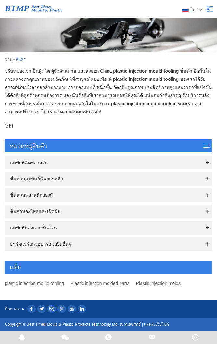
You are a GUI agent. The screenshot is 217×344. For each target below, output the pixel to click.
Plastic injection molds (158, 283)
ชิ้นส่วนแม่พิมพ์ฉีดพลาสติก (36, 178)
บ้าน (8, 59)
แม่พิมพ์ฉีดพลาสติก (29, 162)
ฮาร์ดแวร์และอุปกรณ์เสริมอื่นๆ (40, 244)
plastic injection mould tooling (34, 283)
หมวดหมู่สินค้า (110, 146)
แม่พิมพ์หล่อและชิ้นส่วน (33, 227)
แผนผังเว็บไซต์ (156, 324)
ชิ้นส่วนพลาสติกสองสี (31, 195)
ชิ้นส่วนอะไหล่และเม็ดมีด (35, 211)
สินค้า (21, 59)
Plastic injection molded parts (99, 283)
